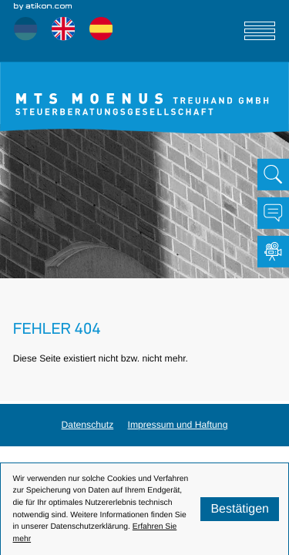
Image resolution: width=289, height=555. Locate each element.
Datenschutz (88, 425)
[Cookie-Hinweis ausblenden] (239, 509)
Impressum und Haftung (178, 425)
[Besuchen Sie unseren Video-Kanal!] (273, 251)
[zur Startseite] (144, 98)
